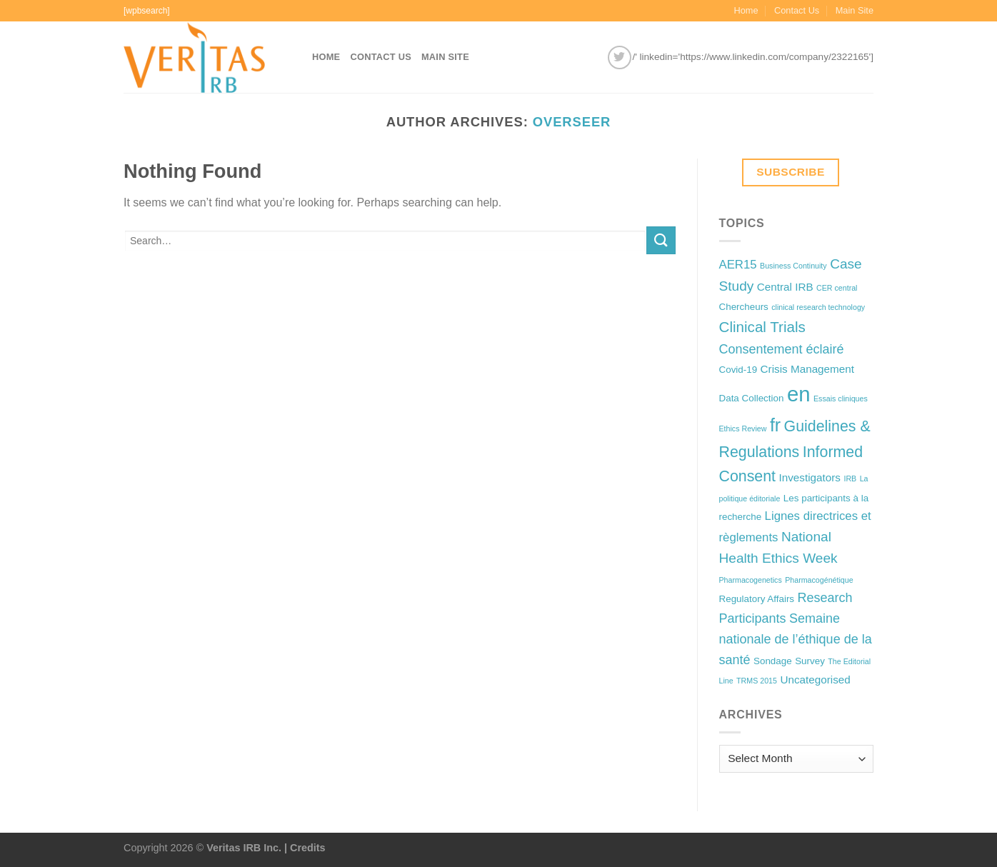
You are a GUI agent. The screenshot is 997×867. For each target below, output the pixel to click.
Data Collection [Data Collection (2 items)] (751, 398)
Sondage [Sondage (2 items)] (772, 661)
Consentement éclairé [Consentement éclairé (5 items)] (781, 349)
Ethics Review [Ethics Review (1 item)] (743, 428)
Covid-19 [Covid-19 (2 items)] (738, 369)
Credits (308, 847)
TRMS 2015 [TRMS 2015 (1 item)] (756, 680)
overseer (572, 121)
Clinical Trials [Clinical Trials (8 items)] (762, 327)
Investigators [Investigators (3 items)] (810, 477)
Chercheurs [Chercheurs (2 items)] (743, 306)
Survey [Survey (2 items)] (810, 661)
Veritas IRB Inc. (243, 847)
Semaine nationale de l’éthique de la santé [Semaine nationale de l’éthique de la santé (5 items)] (795, 639)
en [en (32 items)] (799, 394)
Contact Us (796, 10)
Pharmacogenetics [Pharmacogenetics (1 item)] (750, 580)
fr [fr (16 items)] (775, 425)
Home (745, 10)
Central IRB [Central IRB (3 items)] (785, 287)
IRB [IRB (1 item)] (849, 478)
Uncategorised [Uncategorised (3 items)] (815, 679)
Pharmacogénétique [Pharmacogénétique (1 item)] (819, 580)
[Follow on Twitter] (619, 57)
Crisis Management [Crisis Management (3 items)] (807, 369)
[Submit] (660, 240)
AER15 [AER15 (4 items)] (738, 264)
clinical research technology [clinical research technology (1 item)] (818, 307)
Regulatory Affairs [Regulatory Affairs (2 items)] (757, 598)
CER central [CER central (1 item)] (836, 288)
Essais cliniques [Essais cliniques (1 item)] (840, 398)
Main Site (854, 10)
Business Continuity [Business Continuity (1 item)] (793, 265)
